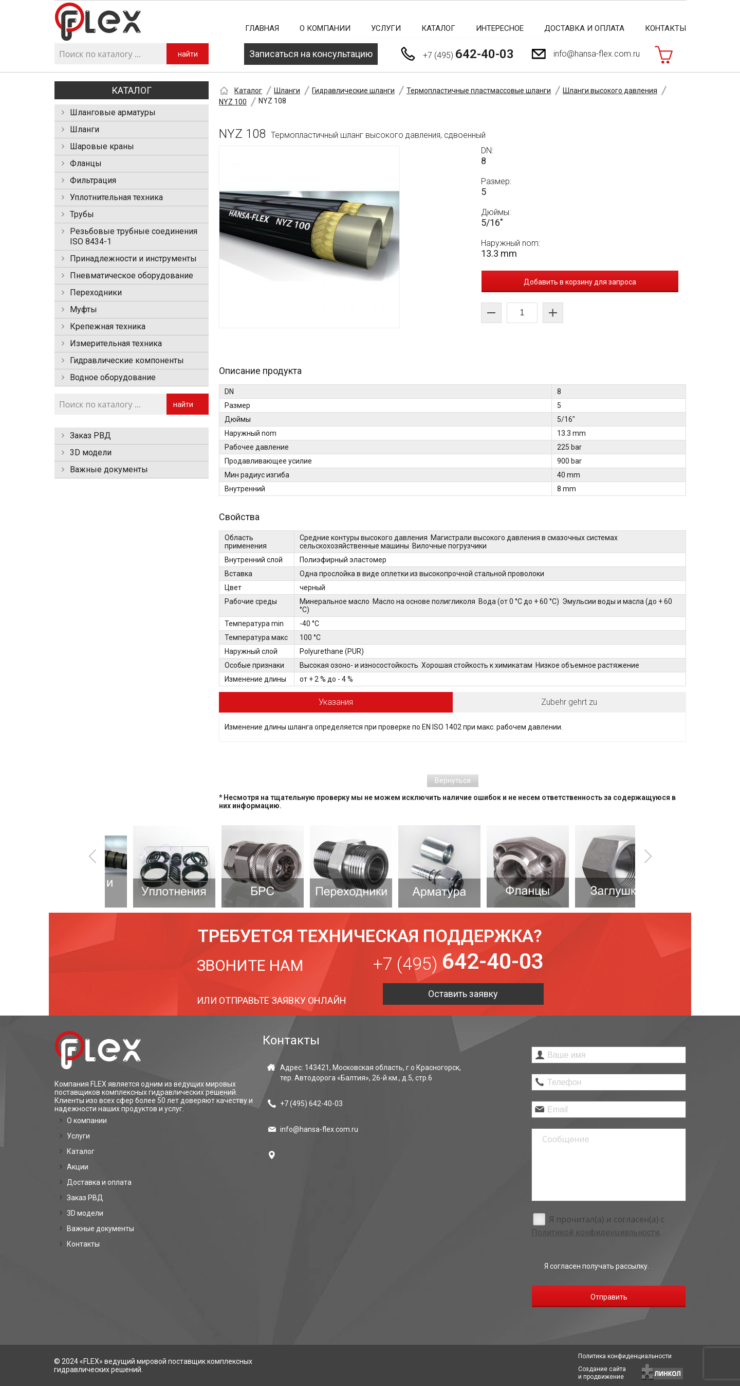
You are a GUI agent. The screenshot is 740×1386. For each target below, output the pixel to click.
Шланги (84, 129)
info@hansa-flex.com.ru (596, 54)
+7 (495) (468, 54)
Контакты (665, 28)
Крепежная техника (107, 326)
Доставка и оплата (584, 28)
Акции (77, 1167)
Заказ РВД (90, 435)
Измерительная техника (116, 343)
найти (188, 54)
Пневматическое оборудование (131, 275)
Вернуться (453, 780)
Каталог (438, 28)
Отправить (608, 1297)
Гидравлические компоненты (127, 360)
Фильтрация (93, 180)
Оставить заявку (463, 993)
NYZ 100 (233, 102)
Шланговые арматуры (113, 112)
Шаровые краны (102, 146)
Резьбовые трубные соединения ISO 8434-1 (133, 236)
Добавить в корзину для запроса (580, 282)
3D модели (91, 452)
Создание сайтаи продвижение (602, 1372)
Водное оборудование (113, 377)
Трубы (82, 214)
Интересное (500, 28)
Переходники (96, 292)
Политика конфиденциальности (625, 1356)
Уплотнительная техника (116, 197)
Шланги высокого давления (610, 90)
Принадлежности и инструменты (133, 258)
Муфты (83, 309)
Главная (262, 28)
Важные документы (109, 469)
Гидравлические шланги (353, 90)
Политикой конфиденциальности (595, 1232)
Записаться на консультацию (311, 53)
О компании (325, 28)
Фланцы (86, 163)
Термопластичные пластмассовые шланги (478, 90)
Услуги (386, 28)
